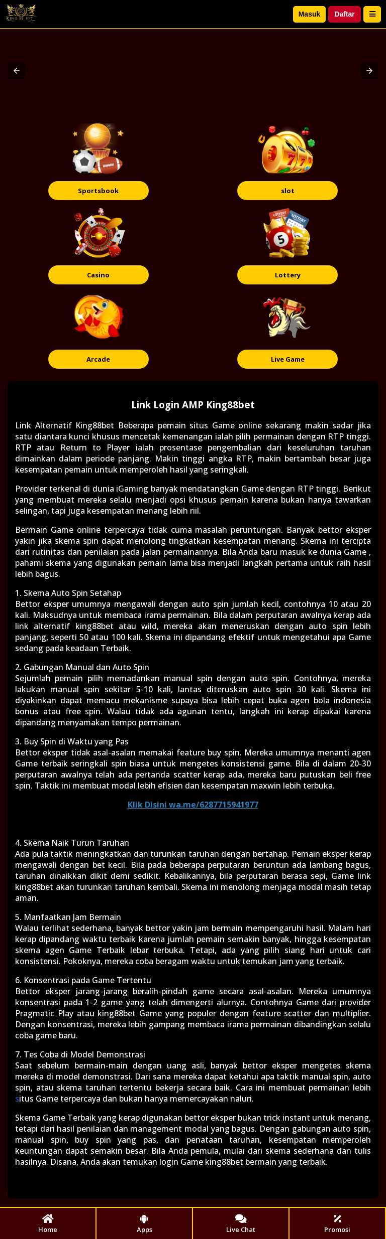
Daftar (344, 14)
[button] (16, 70)
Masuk (310, 14)
